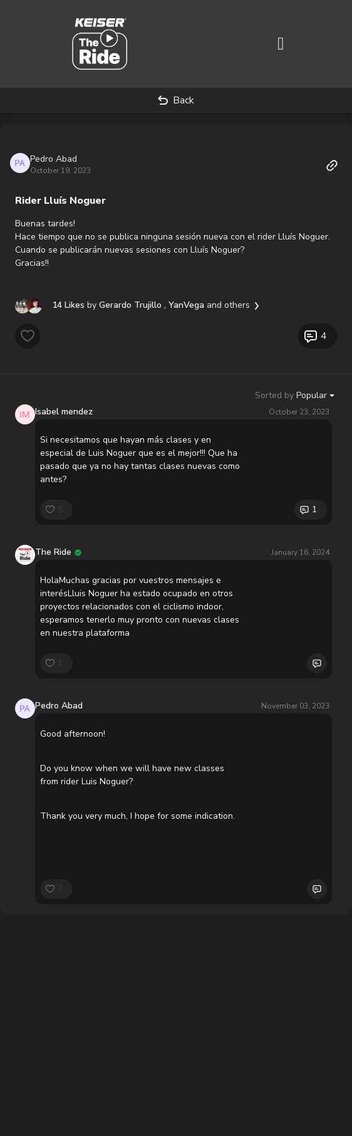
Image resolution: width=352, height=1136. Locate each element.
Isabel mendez (64, 412)
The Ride (53, 552)
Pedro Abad (53, 159)
